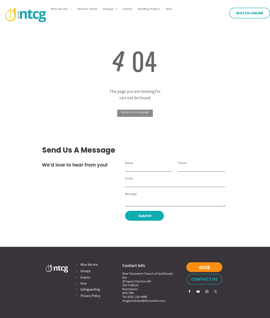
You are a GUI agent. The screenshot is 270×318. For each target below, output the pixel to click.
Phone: (182, 163)
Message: (131, 194)
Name (129, 163)
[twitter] (215, 292)
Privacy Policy (90, 295)
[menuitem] (61, 9)
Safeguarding (90, 289)
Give (83, 283)
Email (129, 178)
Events (85, 277)
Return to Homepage (135, 112)
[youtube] (198, 292)
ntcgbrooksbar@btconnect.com (143, 301)
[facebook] (189, 292)
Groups (85, 271)
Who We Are (89, 264)
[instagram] (207, 292)
